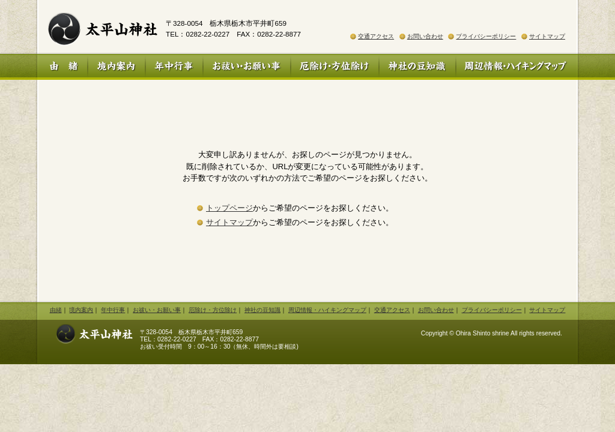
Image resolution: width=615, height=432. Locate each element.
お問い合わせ (425, 36)
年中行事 (174, 67)
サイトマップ (547, 36)
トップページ (229, 207)
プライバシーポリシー (486, 36)
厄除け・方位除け (335, 67)
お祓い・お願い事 (247, 67)
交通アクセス (376, 36)
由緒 (56, 310)
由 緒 (62, 67)
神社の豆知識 (417, 67)
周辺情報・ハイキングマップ (517, 67)
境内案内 (116, 67)
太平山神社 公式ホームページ (97, 27)
